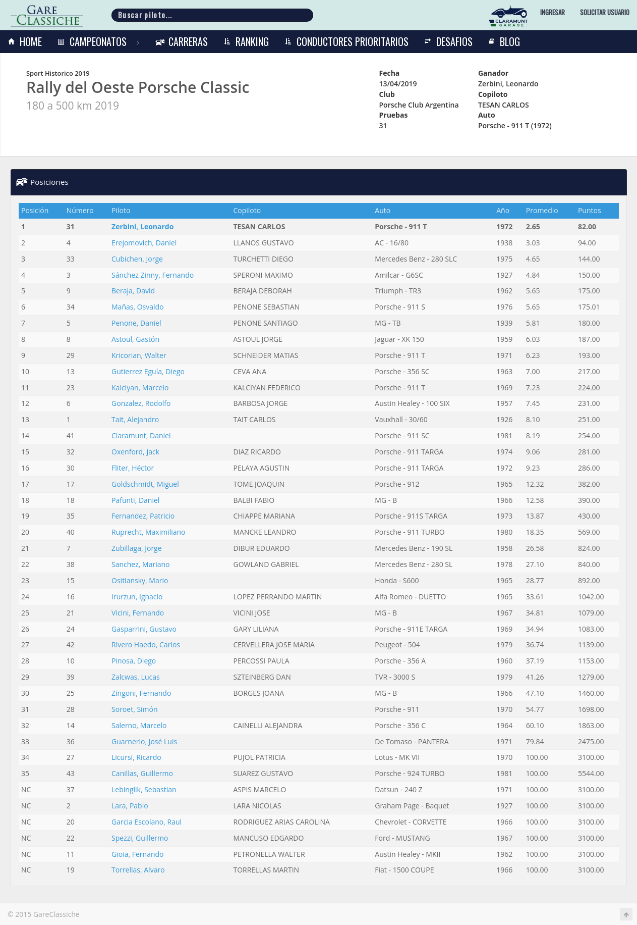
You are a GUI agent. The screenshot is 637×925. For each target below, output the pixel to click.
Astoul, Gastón (135, 339)
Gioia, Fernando (137, 854)
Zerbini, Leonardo (142, 226)
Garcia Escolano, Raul (146, 822)
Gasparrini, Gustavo (144, 629)
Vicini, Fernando (137, 613)
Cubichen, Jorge (137, 259)
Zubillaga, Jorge (136, 548)
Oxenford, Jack (135, 451)
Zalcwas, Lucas (135, 677)
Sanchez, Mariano (140, 564)
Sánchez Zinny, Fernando (152, 275)
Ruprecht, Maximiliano (148, 532)
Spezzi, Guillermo (139, 838)
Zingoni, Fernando (141, 693)
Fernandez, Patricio (143, 516)
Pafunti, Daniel (135, 500)
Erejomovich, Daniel (144, 242)
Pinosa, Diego (133, 660)
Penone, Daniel (136, 323)
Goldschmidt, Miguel (145, 484)
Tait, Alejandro (135, 419)
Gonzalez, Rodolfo (140, 403)
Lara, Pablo (129, 805)
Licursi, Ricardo (136, 757)
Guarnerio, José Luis (144, 741)
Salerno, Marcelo (138, 725)
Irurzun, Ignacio (136, 596)
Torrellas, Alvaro (138, 870)
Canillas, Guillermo (142, 773)
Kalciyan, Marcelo (139, 387)
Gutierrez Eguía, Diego (148, 371)
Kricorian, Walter (138, 355)
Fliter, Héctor (132, 468)
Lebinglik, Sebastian (144, 789)
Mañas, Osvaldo (137, 307)
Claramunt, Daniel (140, 435)
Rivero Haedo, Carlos (145, 644)
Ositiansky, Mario (139, 580)
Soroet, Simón (134, 709)
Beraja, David (133, 290)
